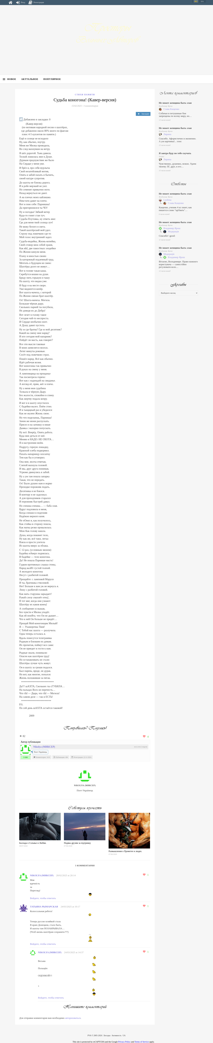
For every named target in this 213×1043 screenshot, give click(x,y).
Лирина (167, 134)
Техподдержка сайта (6, 1041)
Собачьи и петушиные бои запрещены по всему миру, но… (175, 115)
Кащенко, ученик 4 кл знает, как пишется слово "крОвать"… (175, 209)
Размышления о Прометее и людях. (125, 851)
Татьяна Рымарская (44, 906)
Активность (117, 1035)
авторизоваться (73, 1018)
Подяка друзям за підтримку (77, 843)
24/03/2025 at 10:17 (70, 906)
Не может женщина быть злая (175, 103)
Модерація (173, 231)
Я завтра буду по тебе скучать (175, 153)
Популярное (52, 79)
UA (124, 1035)
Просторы (106, 27)
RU (196, 1)
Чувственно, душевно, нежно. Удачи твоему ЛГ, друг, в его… (177, 165)
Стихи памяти (85, 95)
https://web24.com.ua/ (24, 801)
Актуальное (29, 79)
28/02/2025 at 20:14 (66, 875)
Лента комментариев (178, 93)
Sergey (161, 156)
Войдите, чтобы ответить (43, 898)
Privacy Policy (124, 1042)
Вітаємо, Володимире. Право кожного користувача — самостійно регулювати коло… (178, 264)
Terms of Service (142, 1042)
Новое (11, 79)
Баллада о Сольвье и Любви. (32, 843)
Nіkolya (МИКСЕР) (44, 746)
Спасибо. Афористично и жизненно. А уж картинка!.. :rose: (177, 140)
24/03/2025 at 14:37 (74, 952)
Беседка (107, 1035)
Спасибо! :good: (167, 236)
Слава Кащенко (171, 109)
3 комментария (90, 106)
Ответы (178, 183)
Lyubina (167, 200)
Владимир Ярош (166, 106)
